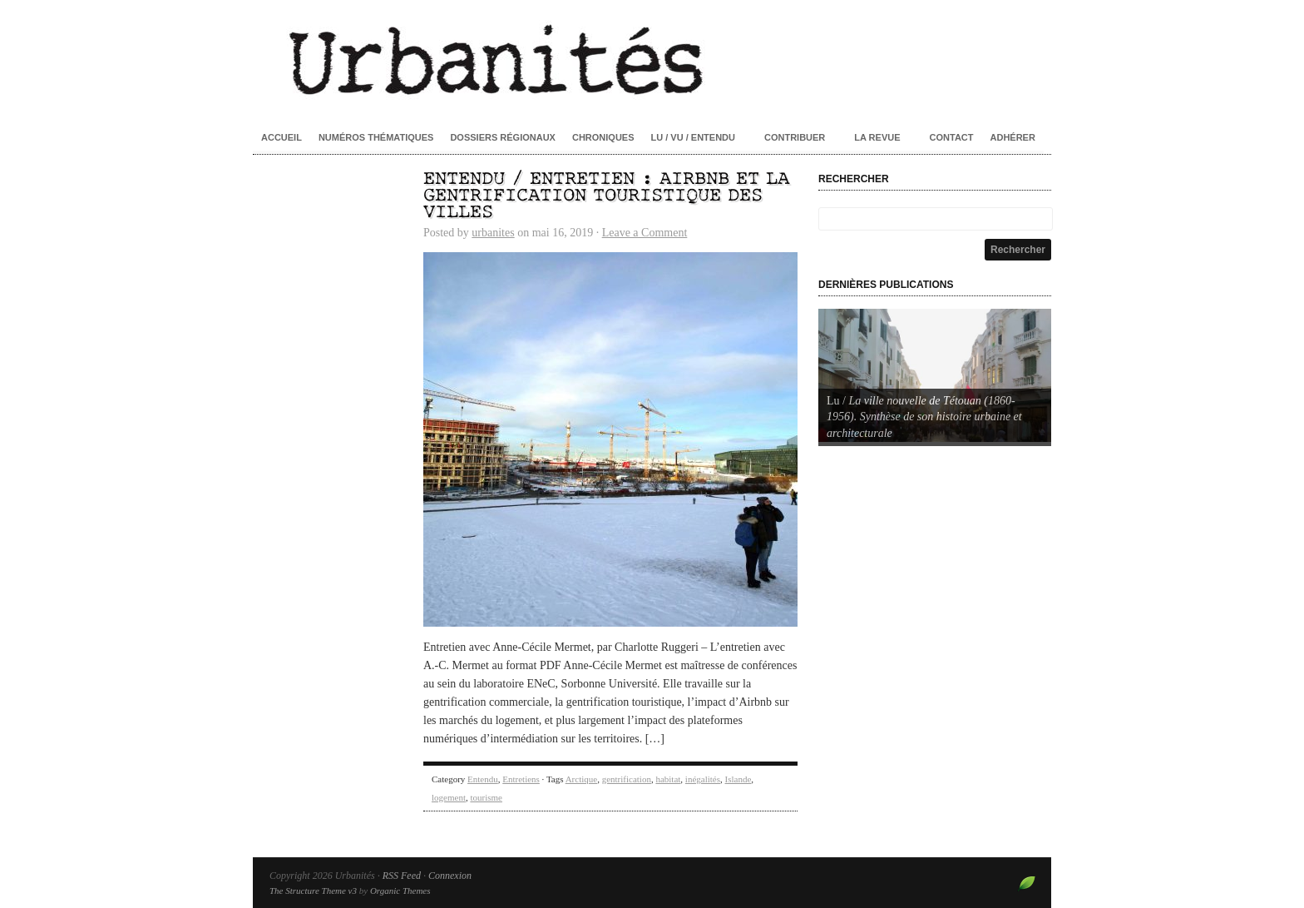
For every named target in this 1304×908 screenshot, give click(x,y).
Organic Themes (400, 891)
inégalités (702, 779)
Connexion (450, 875)
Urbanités (652, 58)
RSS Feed (402, 875)
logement (449, 797)
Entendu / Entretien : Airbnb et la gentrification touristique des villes (606, 196)
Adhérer (1012, 137)
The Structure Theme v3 (313, 891)
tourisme (486, 797)
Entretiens (521, 779)
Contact (952, 137)
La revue (877, 137)
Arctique (581, 779)
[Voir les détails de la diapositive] (934, 375)
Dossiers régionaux (503, 137)
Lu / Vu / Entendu (693, 137)
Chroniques (603, 137)
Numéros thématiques (376, 137)
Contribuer (794, 137)
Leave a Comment (645, 232)
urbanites (493, 232)
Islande (738, 779)
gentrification (626, 779)
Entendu (482, 779)
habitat (667, 779)
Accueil (281, 137)
